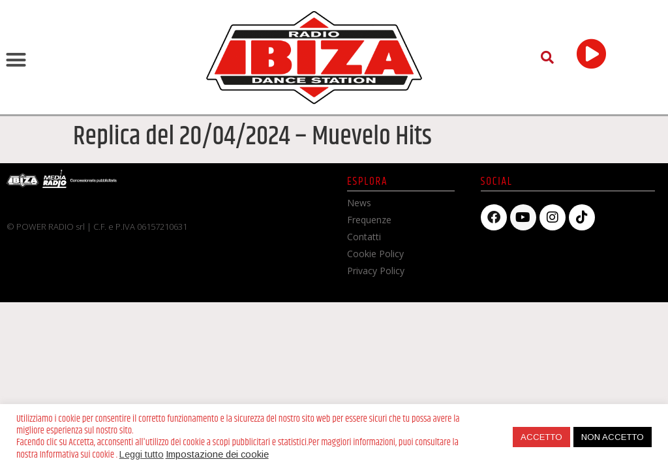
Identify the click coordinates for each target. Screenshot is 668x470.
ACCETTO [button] (541, 437)
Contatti (364, 236)
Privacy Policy (375, 270)
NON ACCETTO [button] (612, 437)
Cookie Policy (375, 253)
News (359, 202)
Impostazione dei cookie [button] (217, 454)
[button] (16, 60)
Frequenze (369, 219)
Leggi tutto (141, 454)
